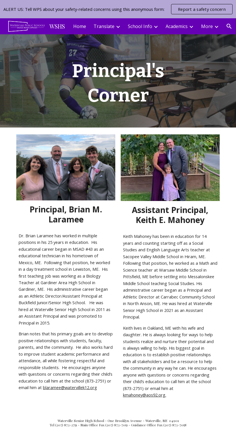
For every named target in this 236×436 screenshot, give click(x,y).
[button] (229, 26)
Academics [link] (177, 26)
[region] (118, 9)
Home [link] (79, 26)
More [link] (207, 26)
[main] (118, 81)
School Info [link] (140, 26)
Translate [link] (104, 26)
